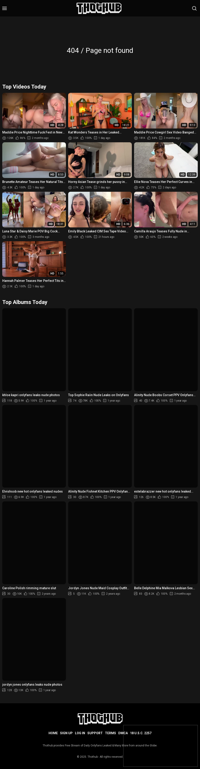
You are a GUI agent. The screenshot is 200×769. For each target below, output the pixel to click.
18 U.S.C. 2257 (140, 733)
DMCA (123, 733)
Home (53, 733)
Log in (80, 733)
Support (95, 733)
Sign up (66, 733)
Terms (110, 733)
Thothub (93, 756)
